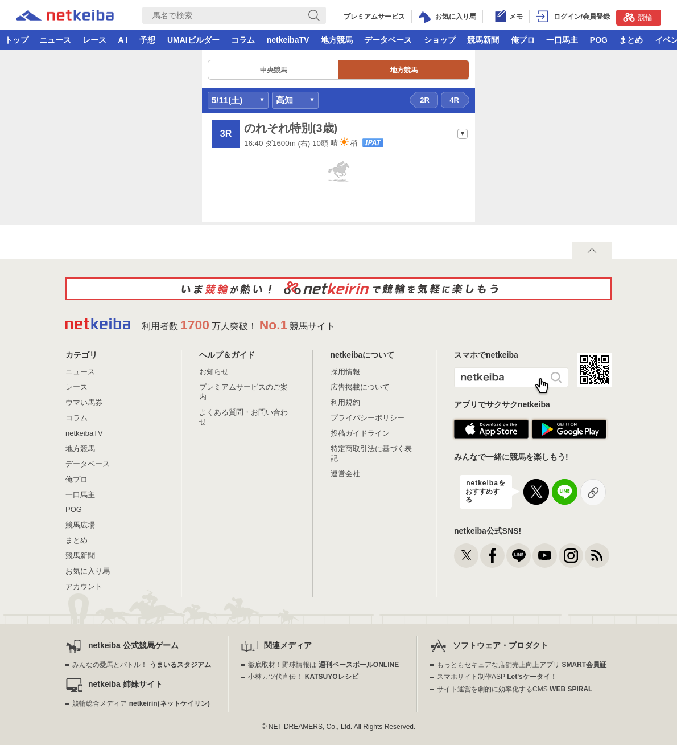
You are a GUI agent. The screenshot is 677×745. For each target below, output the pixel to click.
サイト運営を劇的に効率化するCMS (514, 689)
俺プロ (523, 39)
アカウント (83, 586)
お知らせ (214, 371)
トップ (16, 39)
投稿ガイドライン (360, 433)
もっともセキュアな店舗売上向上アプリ (521, 665)
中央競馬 (273, 70)
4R (454, 100)
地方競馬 (337, 39)
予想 (147, 39)
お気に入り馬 (87, 571)
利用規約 (345, 402)
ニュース (55, 39)
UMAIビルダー (193, 39)
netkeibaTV (288, 39)
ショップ (440, 39)
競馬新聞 (483, 39)
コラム (243, 39)
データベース (388, 39)
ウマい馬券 (83, 402)
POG (599, 39)
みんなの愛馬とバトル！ (141, 665)
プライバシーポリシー (367, 418)
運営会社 (345, 473)
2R (425, 100)
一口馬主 (562, 39)
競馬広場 (80, 525)
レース (94, 39)
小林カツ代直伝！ (303, 677)
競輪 (638, 17)
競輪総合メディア (140, 703)
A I (123, 39)
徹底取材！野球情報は (323, 665)
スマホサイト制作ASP (497, 677)
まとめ (631, 39)
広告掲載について (360, 387)
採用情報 (345, 371)
